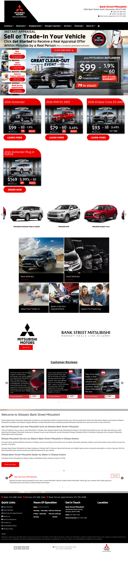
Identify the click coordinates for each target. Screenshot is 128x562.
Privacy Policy (7, 529)
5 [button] (70, 402)
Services (68, 26)
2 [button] (61, 402)
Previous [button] (2, 215)
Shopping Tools (35, 26)
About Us (26, 347)
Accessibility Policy (9, 526)
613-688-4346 (15, 497)
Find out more (10, 464)
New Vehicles (7, 507)
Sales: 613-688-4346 (118, 11)
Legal (126, 94)
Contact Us (6, 522)
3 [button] (64, 402)
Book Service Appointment (11, 513)
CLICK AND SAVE (64, 50)
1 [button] (58, 402)
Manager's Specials (53, 26)
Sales (35, 507)
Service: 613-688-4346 (118, 14)
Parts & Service (43, 507)
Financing (79, 26)
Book (115, 476)
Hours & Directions (8, 519)
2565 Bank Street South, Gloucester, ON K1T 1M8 (105, 9)
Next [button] (126, 215)
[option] (26, 215)
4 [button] (67, 402)
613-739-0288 (80, 497)
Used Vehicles (7, 510)
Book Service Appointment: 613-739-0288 (112, 16)
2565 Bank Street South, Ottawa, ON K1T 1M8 (74, 510)
